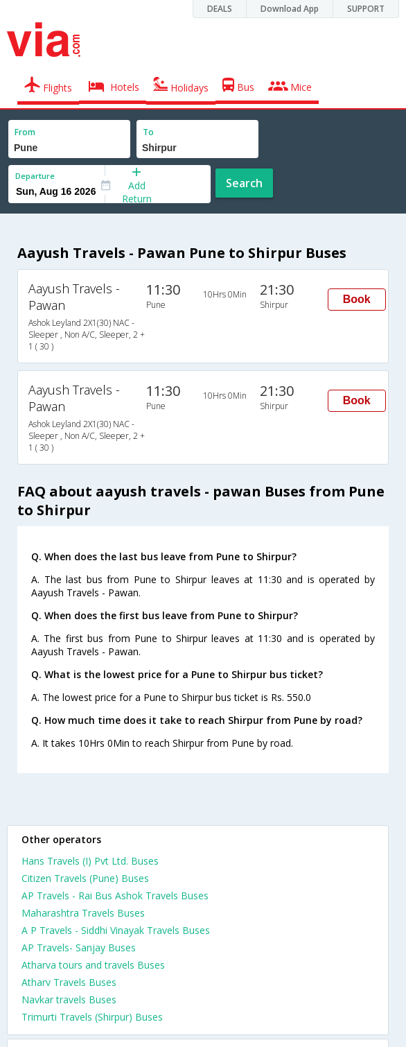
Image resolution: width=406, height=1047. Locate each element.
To (148, 132)
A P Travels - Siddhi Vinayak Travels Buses (115, 930)
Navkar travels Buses (68, 999)
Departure (35, 176)
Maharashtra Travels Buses (83, 912)
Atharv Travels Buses (68, 982)
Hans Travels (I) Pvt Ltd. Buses (90, 860)
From (25, 132)
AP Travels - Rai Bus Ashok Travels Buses (115, 895)
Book (357, 299)
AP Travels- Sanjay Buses (78, 947)
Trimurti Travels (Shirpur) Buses (92, 1016)
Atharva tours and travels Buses (93, 964)
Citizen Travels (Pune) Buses (85, 878)
